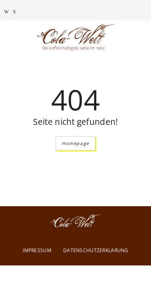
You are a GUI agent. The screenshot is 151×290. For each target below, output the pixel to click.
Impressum (37, 250)
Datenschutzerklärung (95, 250)
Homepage (75, 143)
